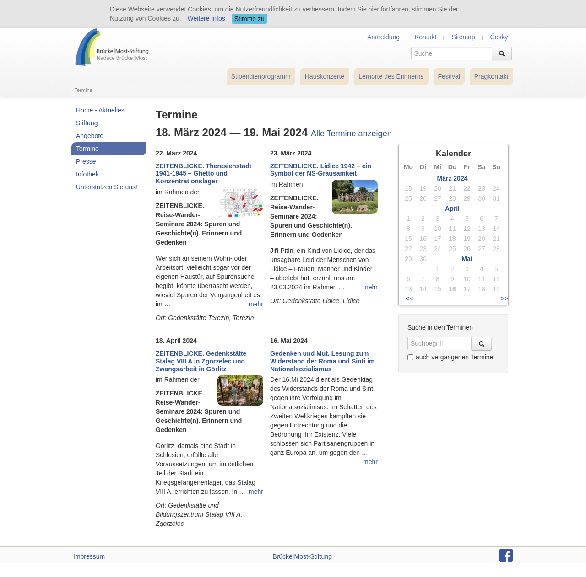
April (452, 208)
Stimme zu (249, 18)
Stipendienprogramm (261, 76)
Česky (499, 37)
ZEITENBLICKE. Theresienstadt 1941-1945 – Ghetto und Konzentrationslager (203, 173)
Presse (86, 161)
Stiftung (87, 123)
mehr (256, 304)
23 (481, 188)
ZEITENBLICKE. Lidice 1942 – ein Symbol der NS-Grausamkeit (320, 169)
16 (452, 289)
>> (504, 298)
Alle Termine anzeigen (351, 133)
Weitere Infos (206, 18)
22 (467, 188)
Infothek (87, 174)
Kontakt (425, 37)
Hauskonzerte (324, 76)
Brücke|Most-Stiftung (302, 556)
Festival (449, 76)
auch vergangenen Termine (450, 357)
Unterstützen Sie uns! (106, 187)
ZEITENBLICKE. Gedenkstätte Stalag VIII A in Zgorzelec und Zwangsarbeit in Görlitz (201, 361)
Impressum (89, 556)
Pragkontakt (491, 76)
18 (452, 238)
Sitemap (463, 37)
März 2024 (452, 178)
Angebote (89, 135)
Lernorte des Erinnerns (390, 76)
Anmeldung (383, 37)
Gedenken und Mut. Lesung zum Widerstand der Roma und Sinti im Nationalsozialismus (322, 361)
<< (409, 298)
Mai (466, 258)
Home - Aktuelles (100, 110)
